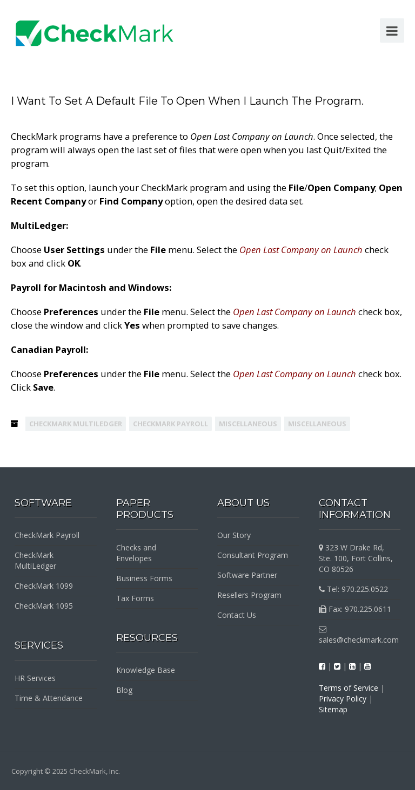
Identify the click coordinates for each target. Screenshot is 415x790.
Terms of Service (348, 688)
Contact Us (236, 615)
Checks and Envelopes (136, 552)
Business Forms (144, 578)
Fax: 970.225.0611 (355, 609)
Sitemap (333, 709)
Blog (124, 690)
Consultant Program (252, 555)
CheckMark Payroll (170, 423)
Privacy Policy (342, 698)
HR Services (35, 678)
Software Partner (247, 575)
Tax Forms (135, 598)
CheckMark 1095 (44, 606)
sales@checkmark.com (359, 635)
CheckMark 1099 (44, 586)
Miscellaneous (248, 423)
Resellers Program (249, 595)
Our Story (234, 535)
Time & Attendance (49, 698)
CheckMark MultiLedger (75, 423)
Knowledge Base (145, 670)
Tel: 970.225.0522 (353, 589)
